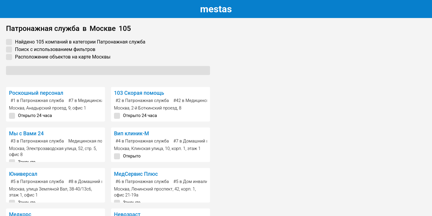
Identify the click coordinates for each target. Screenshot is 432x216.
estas (216, 9)
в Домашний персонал (199, 141)
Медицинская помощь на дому (99, 141)
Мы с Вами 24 (26, 133)
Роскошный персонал (36, 93)
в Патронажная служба (37, 100)
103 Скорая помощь (139, 93)
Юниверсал (23, 174)
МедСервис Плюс (136, 174)
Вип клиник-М (131, 133)
